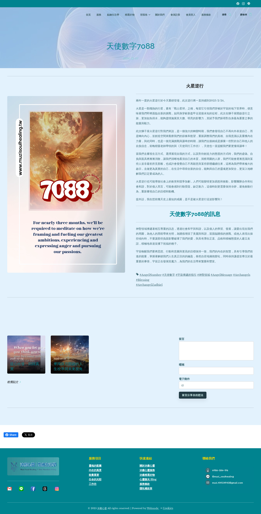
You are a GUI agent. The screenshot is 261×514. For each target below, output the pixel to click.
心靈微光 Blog (148, 479)
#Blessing (142, 280)
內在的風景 (95, 470)
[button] (227, 14)
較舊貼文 (12, 382)
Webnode (153, 508)
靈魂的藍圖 (95, 465)
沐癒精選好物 (147, 474)
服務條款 (145, 484)
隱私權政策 (146, 488)
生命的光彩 (95, 479)
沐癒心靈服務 (147, 470)
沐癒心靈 (102, 508)
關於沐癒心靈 (147, 465)
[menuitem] (92, 14)
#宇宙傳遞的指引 (186, 274)
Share (10, 434)
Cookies (168, 508)
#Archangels (241, 274)
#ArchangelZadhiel (149, 284)
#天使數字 (168, 274)
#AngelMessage (221, 274)
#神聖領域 (203, 274)
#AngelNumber (150, 274)
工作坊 (92, 484)
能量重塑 (94, 474)
